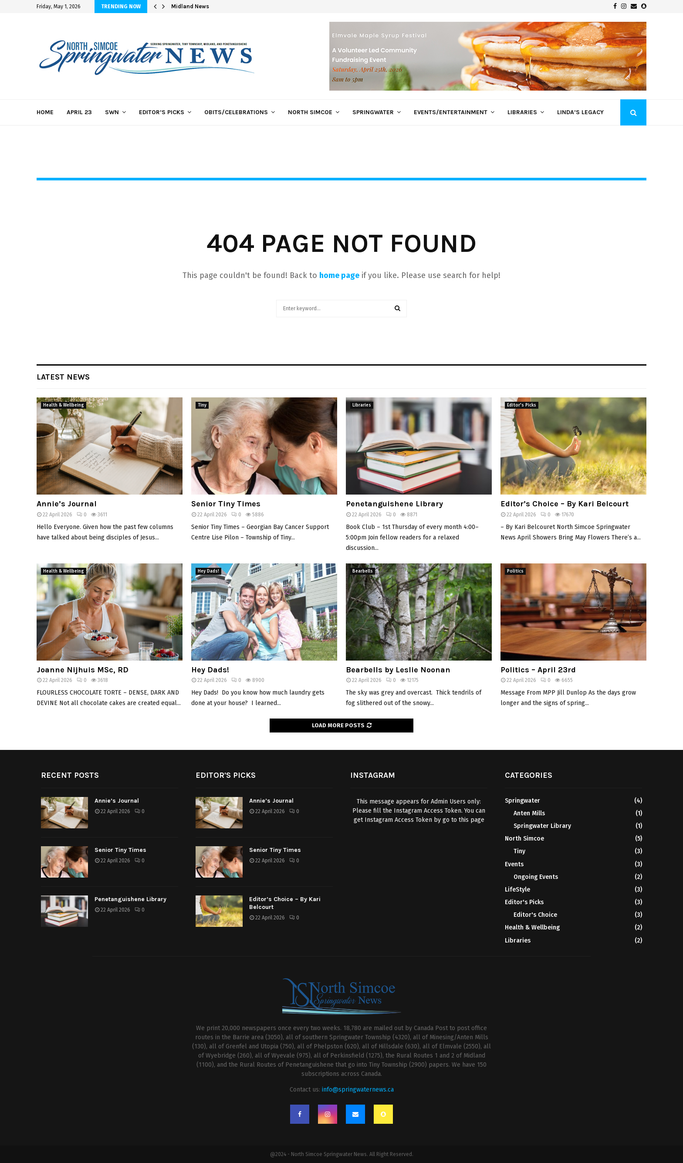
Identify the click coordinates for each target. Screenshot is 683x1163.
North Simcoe (310, 112)
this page (471, 820)
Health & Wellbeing (63, 405)
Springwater (373, 112)
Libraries (522, 112)
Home (45, 112)
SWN (112, 112)
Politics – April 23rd (538, 670)
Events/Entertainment (450, 112)
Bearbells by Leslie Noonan (398, 670)
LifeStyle (517, 889)
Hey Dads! (208, 571)
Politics (515, 571)
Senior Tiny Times (225, 504)
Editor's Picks (521, 405)
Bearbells (362, 571)
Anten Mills (529, 813)
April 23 (79, 112)
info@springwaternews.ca (358, 1089)
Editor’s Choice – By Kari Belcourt (564, 504)
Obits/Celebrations (236, 112)
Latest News (63, 377)
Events (514, 864)
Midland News (190, 6)
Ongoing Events (536, 877)
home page (339, 275)
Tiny (202, 405)
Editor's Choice (535, 915)
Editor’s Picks (161, 112)
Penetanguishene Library (394, 504)
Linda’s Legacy (580, 112)
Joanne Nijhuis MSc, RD (82, 670)
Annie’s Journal (67, 504)
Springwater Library (542, 826)
